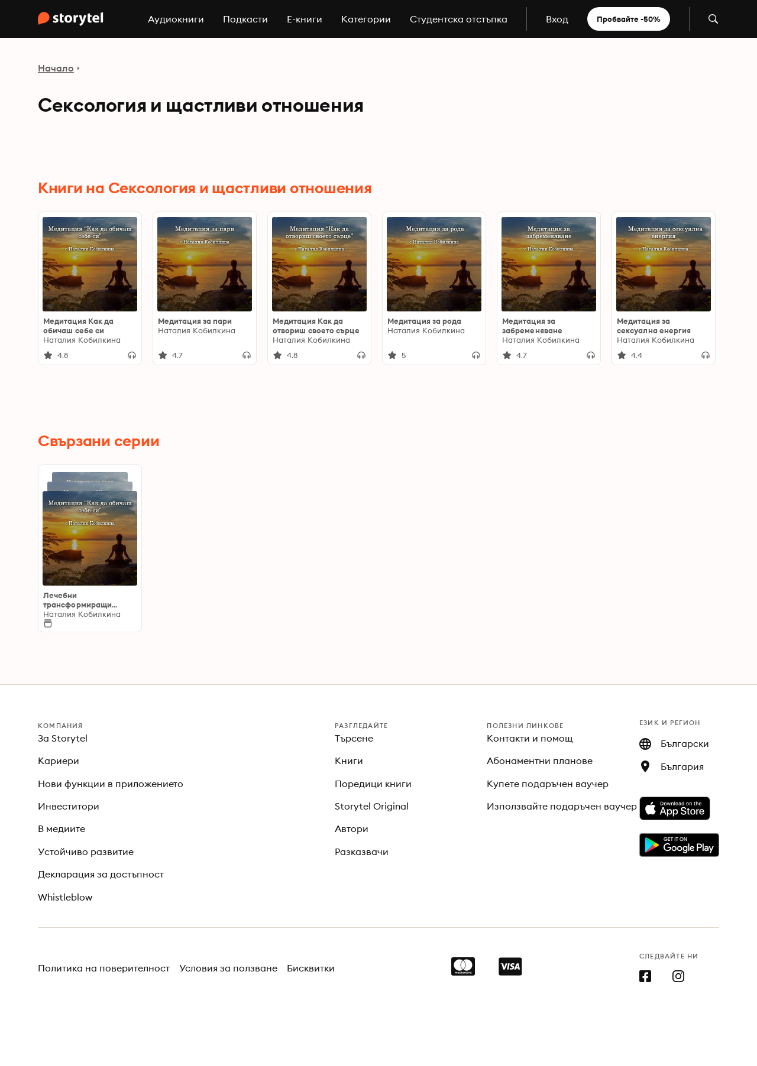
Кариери (58, 760)
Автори (351, 828)
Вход (557, 19)
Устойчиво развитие (86, 851)
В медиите (61, 828)
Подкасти (245, 19)
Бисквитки (311, 968)
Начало (56, 68)
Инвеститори (68, 806)
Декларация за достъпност (101, 874)
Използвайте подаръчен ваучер (561, 806)
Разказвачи (362, 851)
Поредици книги (373, 783)
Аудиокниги (176, 19)
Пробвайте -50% (629, 19)
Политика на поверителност (104, 968)
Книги (349, 760)
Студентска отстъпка (458, 19)
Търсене (354, 738)
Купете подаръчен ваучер (548, 783)
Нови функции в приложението (110, 783)
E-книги (304, 19)
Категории (366, 19)
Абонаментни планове (540, 760)
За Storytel (63, 738)
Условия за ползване (228, 968)
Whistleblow (65, 897)
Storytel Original (372, 806)
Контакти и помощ (530, 738)
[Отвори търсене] (713, 19)
